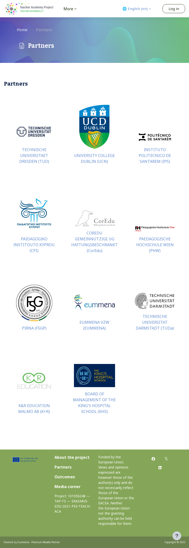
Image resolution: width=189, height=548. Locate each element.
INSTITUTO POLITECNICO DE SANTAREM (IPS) (155, 155)
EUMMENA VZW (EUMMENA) (94, 325)
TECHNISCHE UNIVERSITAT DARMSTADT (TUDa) (155, 322)
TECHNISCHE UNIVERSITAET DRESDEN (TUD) (34, 155)
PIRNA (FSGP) (34, 328)
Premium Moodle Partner (45, 542)
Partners (63, 467)
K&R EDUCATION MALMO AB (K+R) (34, 408)
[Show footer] (176, 535)
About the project (72, 457)
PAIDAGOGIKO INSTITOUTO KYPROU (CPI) (34, 244)
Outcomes (64, 477)
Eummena (23, 542)
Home (22, 29)
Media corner (67, 486)
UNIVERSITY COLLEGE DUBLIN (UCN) (94, 158)
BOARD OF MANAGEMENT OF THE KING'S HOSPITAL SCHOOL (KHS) (94, 402)
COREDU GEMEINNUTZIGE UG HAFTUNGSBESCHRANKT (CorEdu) (94, 241)
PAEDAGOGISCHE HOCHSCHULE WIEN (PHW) (155, 244)
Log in (174, 8)
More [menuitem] (68, 8)
